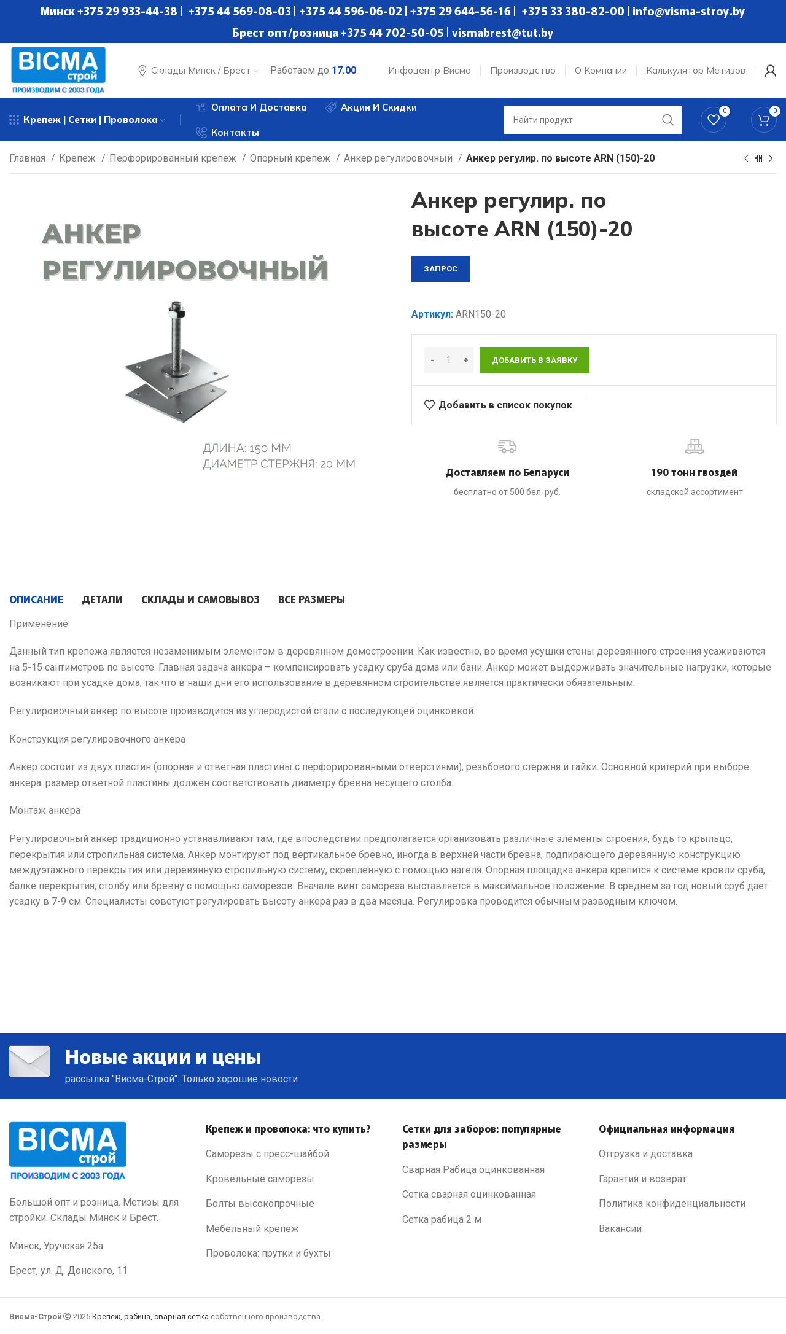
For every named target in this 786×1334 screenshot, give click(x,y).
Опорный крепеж (291, 158)
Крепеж (78, 158)
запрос (440, 268)
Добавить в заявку (534, 360)
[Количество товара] (449, 360)
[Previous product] (746, 159)
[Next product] (771, 159)
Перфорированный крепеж (174, 158)
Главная (28, 158)
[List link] (295, 1154)
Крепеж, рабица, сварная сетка (150, 1316)
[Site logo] (58, 70)
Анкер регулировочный (399, 158)
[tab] (36, 599)
